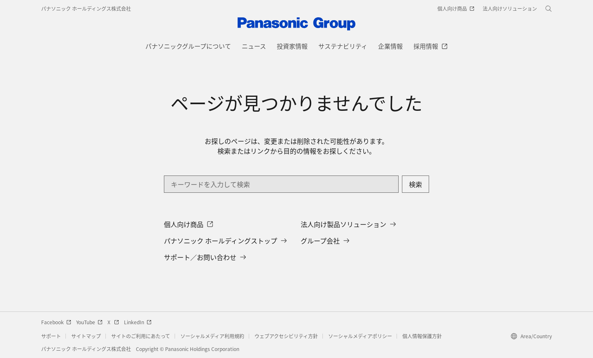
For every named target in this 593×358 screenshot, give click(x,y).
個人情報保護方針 (422, 335)
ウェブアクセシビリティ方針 (286, 335)
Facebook (56, 321)
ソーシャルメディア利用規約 (212, 335)
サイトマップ (86, 335)
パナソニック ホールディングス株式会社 (86, 8)
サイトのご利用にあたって (140, 335)
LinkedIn (138, 321)
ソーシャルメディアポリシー (360, 335)
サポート (51, 335)
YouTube (89, 321)
